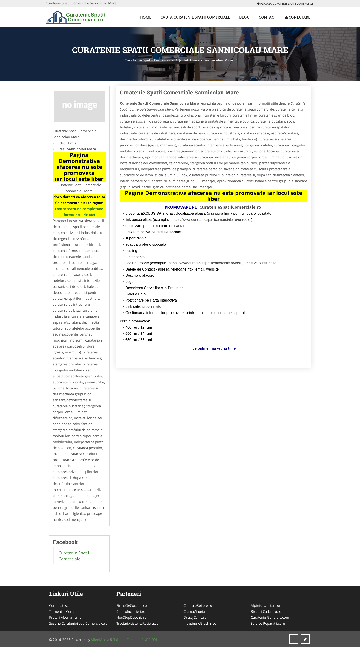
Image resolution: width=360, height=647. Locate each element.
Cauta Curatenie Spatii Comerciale (195, 17)
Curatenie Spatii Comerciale (149, 60)
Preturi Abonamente (65, 617)
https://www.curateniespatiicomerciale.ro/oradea (211, 220)
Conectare (297, 17)
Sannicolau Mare (218, 60)
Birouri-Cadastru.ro (266, 611)
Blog (244, 17)
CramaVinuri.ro (195, 611)
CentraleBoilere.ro (197, 605)
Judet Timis (189, 60)
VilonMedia (100, 639)
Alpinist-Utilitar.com (266, 605)
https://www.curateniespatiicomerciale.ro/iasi (205, 263)
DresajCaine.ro (195, 617)
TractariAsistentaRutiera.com (139, 623)
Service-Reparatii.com (268, 623)
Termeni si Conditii (63, 611)
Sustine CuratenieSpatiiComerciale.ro (78, 623)
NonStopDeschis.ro (131, 617)
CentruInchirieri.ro (130, 611)
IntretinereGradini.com (201, 623)
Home (145, 17)
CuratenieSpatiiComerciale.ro (230, 207)
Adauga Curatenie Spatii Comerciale (285, 4)
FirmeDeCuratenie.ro (132, 605)
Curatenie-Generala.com (270, 617)
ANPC (145, 639)
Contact (267, 17)
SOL (154, 639)
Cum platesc (58, 605)
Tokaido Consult (125, 639)
